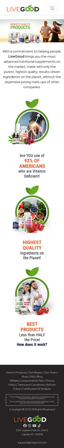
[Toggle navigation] (52, 8)
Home (10, 372)
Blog (39, 376)
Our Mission (35, 372)
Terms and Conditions (31, 384)
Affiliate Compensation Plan (27, 380)
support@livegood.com (32, 442)
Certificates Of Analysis (36, 389)
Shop (25, 376)
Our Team (50, 372)
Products (21, 372)
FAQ (32, 376)
